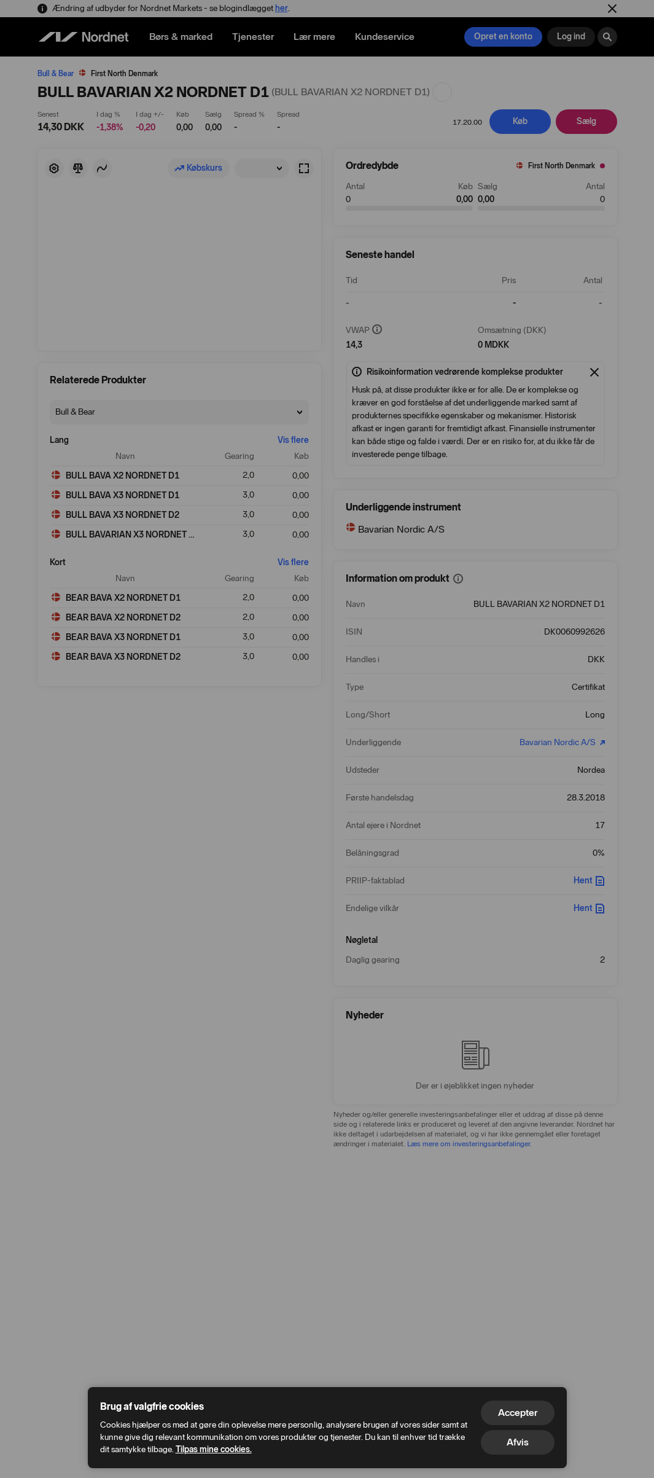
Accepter (517, 1412)
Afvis (518, 1442)
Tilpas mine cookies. (214, 1449)
